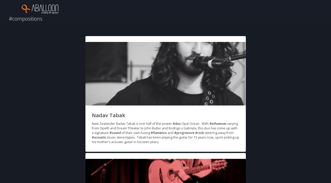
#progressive (184, 133)
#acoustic (99, 137)
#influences (217, 123)
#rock (199, 133)
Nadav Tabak (108, 115)
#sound (115, 133)
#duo (177, 123)
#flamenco (159, 133)
